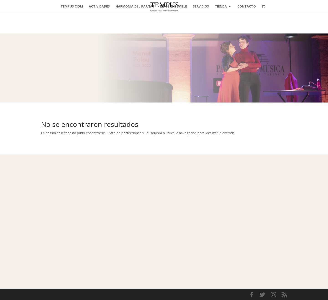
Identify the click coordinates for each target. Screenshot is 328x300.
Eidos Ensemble (173, 6)
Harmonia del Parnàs (135, 6)
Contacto (246, 6)
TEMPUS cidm (72, 6)
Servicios (201, 6)
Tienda (221, 6)
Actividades (99, 6)
